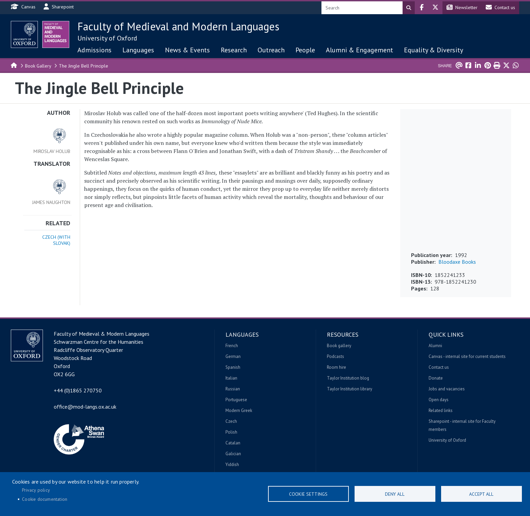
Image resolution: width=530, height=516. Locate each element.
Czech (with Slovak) (56, 240)
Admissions (94, 50)
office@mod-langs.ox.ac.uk (85, 406)
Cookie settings (308, 494)
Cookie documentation (44, 499)
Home (14, 65)
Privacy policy (36, 490)
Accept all (481, 494)
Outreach (271, 50)
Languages (138, 50)
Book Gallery (38, 66)
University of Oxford (107, 38)
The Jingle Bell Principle (83, 66)
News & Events (187, 50)
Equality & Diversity (433, 50)
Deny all (395, 494)
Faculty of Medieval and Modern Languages (178, 26)
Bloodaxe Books (457, 261)
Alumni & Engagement (359, 50)
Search (409, 7)
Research (234, 50)
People (305, 50)
